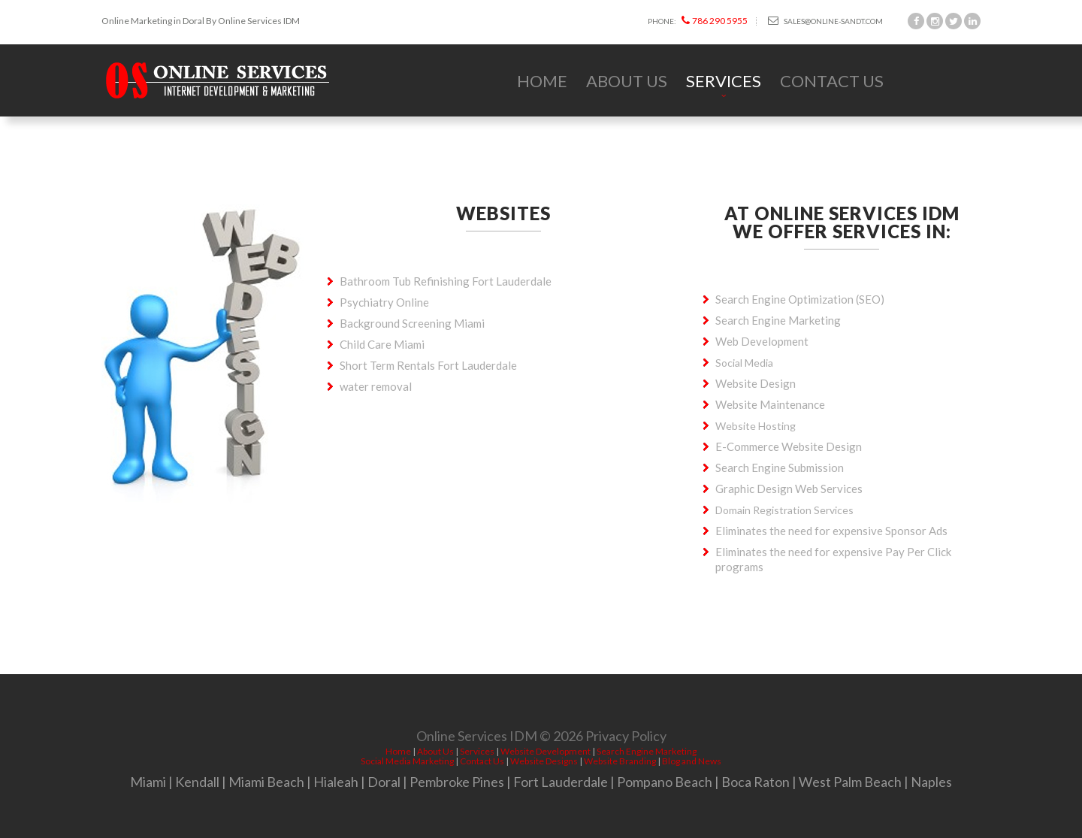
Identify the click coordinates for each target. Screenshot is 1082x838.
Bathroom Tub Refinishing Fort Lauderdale (446, 281)
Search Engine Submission (779, 467)
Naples (931, 781)
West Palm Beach (850, 781)
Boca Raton (755, 781)
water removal (376, 386)
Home (542, 81)
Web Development (761, 341)
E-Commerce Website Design (788, 446)
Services (723, 81)
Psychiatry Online (384, 302)
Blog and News (691, 761)
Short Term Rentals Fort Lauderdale (428, 365)
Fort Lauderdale (560, 781)
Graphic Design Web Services (789, 488)
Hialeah (335, 781)
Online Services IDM (476, 739)
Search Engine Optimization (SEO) (799, 299)
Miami (148, 781)
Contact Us (832, 81)
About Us (626, 81)
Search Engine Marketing (778, 320)
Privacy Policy (625, 739)
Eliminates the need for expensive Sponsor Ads (831, 530)
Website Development (545, 751)
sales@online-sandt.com (825, 20)
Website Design (755, 383)
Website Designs (544, 761)
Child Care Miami (382, 344)
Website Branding (620, 761)
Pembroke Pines (457, 781)
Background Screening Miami (412, 323)
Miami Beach (266, 781)
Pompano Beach (664, 781)
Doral (383, 781)
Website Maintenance (770, 404)
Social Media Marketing (407, 761)
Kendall (197, 781)
